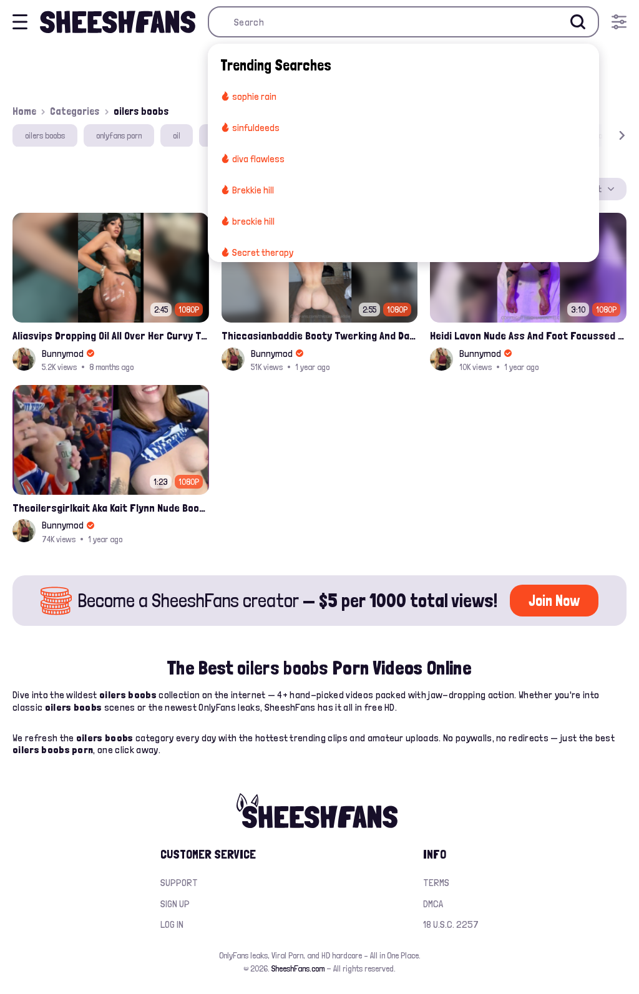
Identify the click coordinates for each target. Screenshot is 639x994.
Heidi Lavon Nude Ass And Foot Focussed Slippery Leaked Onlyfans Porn (528, 335)
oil (176, 135)
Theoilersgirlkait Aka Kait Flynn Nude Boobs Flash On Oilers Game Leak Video (110, 507)
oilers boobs (45, 135)
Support (179, 883)
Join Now (554, 601)
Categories (75, 111)
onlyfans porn (119, 135)
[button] (604, 135)
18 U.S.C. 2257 (451, 924)
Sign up (175, 904)
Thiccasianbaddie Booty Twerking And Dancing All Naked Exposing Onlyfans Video (320, 335)
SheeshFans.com (297, 968)
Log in (171, 924)
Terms (436, 883)
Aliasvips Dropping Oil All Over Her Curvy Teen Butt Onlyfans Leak (110, 335)
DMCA (433, 904)
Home (24, 111)
